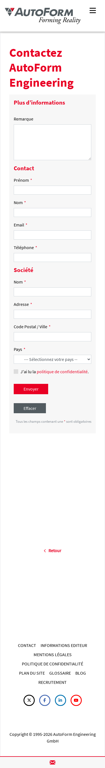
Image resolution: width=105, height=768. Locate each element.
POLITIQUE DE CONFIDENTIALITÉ (52, 664)
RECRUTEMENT (52, 682)
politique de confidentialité (62, 371)
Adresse (23, 304)
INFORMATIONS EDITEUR (64, 645)
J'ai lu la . (54, 371)
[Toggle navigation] (93, 9)
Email (20, 225)
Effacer (30, 408)
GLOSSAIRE (60, 673)
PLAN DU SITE (32, 673)
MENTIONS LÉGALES (53, 654)
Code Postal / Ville (32, 326)
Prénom (23, 180)
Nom (20, 202)
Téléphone (25, 247)
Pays (19, 349)
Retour (52, 550)
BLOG (80, 673)
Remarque (23, 119)
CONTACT (27, 645)
